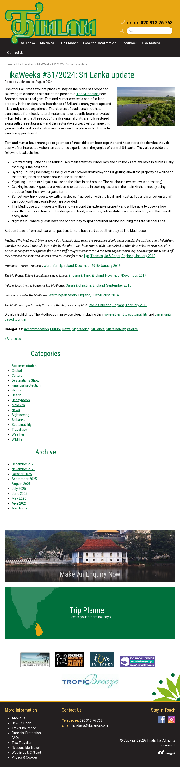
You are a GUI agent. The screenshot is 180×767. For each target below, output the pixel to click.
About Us (18, 718)
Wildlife (132, 329)
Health (16, 395)
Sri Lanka (28, 43)
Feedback (128, 43)
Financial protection (26, 385)
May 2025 (19, 498)
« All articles (13, 338)
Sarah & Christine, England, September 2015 (98, 285)
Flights (16, 390)
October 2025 (22, 474)
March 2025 (20, 508)
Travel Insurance (24, 728)
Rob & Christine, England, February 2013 (118, 305)
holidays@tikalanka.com (90, 725)
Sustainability (116, 329)
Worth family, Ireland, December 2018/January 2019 (82, 266)
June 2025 (19, 493)
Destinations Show (25, 380)
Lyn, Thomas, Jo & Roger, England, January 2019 (119, 256)
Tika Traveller (24, 64)
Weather (18, 434)
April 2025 (19, 503)
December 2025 (23, 464)
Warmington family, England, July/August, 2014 (84, 295)
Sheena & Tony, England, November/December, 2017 (107, 275)
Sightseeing (81, 329)
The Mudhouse (87, 94)
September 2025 (24, 479)
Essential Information (99, 43)
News (66, 329)
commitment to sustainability (126, 314)
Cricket (17, 371)
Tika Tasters (151, 43)
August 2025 (21, 484)
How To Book (21, 723)
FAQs (15, 738)
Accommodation (36, 329)
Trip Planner (68, 43)
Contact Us (15, 52)
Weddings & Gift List (26, 752)
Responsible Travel (26, 747)
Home (8, 64)
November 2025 (23, 469)
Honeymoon (21, 400)
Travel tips (19, 429)
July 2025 (19, 489)
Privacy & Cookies (25, 757)
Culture (55, 329)
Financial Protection (26, 733)
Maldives (47, 43)
